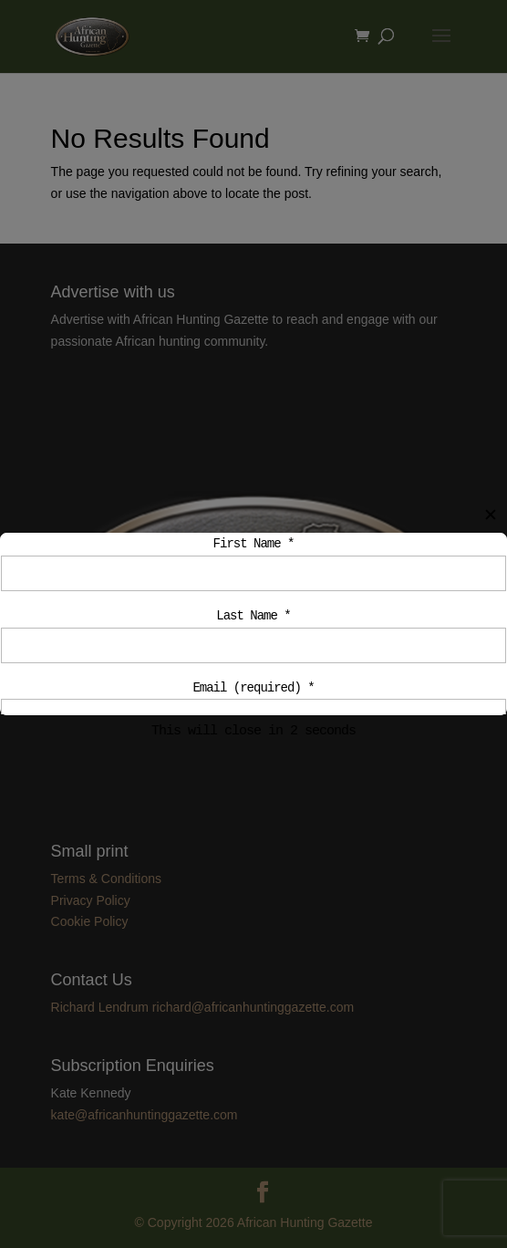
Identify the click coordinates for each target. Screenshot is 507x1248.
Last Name (253, 619)
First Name (254, 544)
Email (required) (253, 693)
